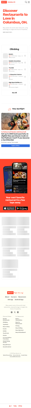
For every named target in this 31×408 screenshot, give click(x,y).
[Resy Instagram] (11, 354)
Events (5, 371)
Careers (14, 339)
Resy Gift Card (6, 387)
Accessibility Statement (15, 398)
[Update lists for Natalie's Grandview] (25, 62)
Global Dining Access (6, 383)
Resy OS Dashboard (21, 374)
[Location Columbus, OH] (11, 2)
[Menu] (28, 2)
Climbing (5, 364)
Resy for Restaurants (19, 365)
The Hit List (6, 375)
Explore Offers (16, 145)
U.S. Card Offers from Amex (7, 380)
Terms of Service (16, 397)
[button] (26, 2)
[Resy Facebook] (18, 354)
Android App (19, 342)
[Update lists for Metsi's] (25, 56)
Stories (5, 377)
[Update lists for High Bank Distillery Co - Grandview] (25, 85)
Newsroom (22, 339)
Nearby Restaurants (6, 361)
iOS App (10, 342)
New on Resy (6, 369)
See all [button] (14, 93)
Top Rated (5, 366)
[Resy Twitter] (15, 354)
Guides (5, 373)
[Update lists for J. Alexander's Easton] (25, 77)
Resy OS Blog (19, 370)
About (7, 339)
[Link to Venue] (9, 188)
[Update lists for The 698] (25, 69)
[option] (16, 130)
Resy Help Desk (19, 372)
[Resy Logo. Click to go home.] (4, 2)
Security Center (7, 389)
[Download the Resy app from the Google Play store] (22, 250)
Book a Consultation (19, 361)
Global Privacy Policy (7, 397)
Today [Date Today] (15, 406)
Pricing (17, 368)
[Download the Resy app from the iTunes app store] (9, 250)
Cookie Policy (24, 397)
